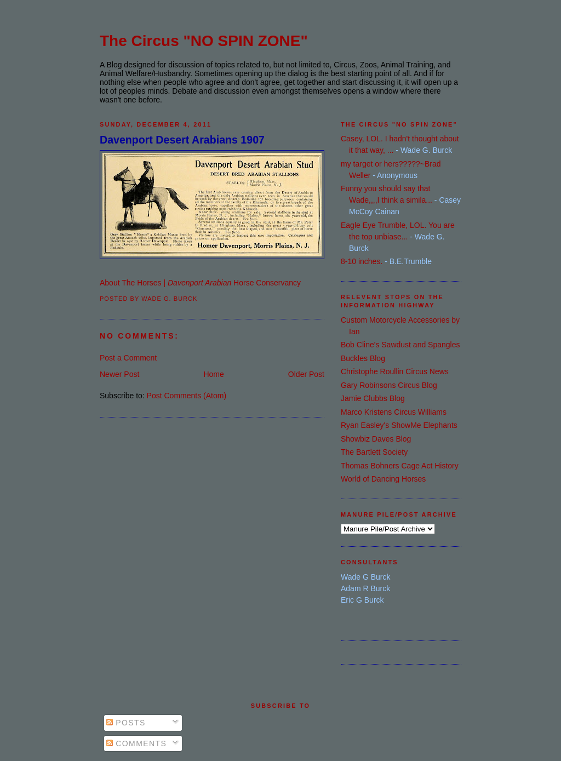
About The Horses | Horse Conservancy (200, 282)
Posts (126, 722)
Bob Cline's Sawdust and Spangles (400, 344)
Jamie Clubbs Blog (373, 398)
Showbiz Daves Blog (376, 438)
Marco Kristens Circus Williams (393, 412)
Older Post (306, 374)
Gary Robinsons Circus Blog (389, 385)
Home (213, 374)
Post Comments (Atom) (186, 395)
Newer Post (119, 374)
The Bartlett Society (374, 452)
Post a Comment (128, 357)
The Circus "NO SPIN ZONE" (204, 40)
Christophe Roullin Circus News (395, 371)
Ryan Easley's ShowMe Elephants (399, 425)
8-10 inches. (361, 261)
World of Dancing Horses (383, 478)
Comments (136, 743)
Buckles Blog (363, 358)
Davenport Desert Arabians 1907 (182, 140)
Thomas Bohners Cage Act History (400, 465)
